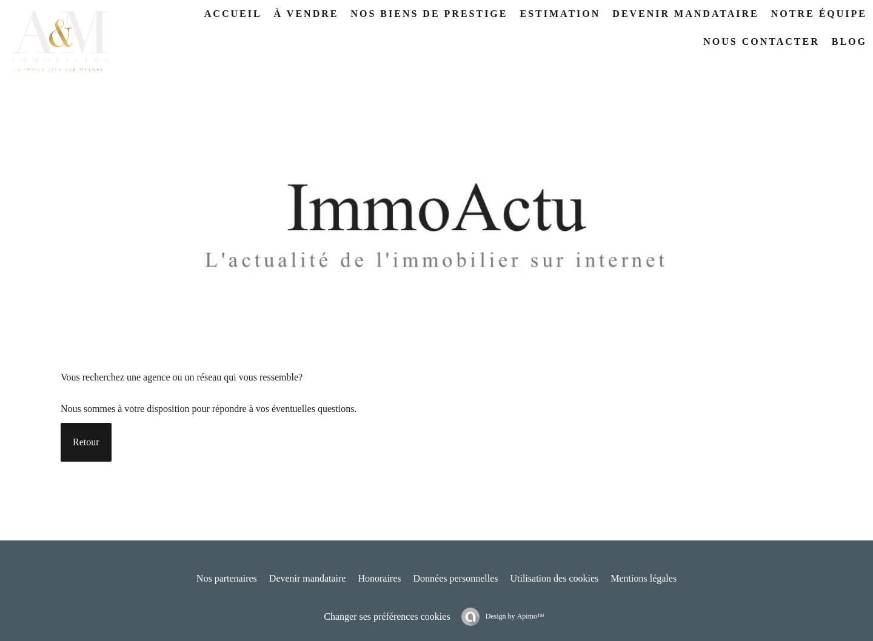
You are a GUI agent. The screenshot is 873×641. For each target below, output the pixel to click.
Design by (514, 616)
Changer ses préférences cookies (387, 616)
